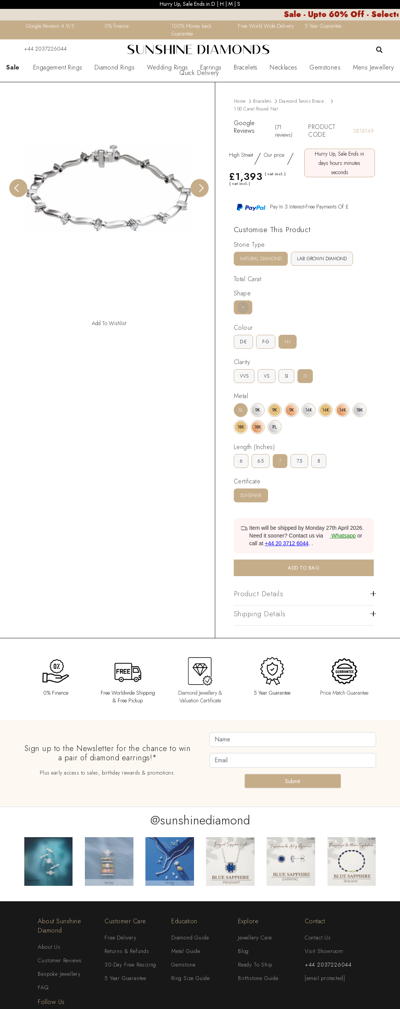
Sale (13, 67)
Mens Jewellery (373, 67)
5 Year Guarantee (125, 978)
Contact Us (318, 937)
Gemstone (183, 964)
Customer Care (125, 921)
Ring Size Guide (190, 978)
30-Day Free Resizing (130, 964)
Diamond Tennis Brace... (303, 101)
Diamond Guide (190, 937)
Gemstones (325, 67)
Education (184, 921)
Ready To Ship (255, 964)
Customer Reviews (60, 960)
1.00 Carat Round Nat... (258, 108)
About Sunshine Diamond (59, 926)
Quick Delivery (199, 73)
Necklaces (283, 67)
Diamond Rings (115, 67)
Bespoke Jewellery (59, 974)
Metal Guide (185, 951)
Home (239, 101)
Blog (243, 951)
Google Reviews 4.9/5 (50, 26)
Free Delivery (120, 937)
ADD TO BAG (303, 567)
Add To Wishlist (109, 323)
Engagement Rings (57, 67)
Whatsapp (340, 535)
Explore (248, 921)
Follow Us (51, 1001)
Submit (292, 781)
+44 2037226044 (40, 49)
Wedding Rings (167, 67)
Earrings (210, 67)
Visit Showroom (324, 951)
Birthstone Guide (258, 978)
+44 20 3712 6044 (287, 543)
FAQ (43, 987)
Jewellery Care (255, 937)
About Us (49, 947)
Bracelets (246, 67)
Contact (315, 921)
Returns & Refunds (127, 951)
